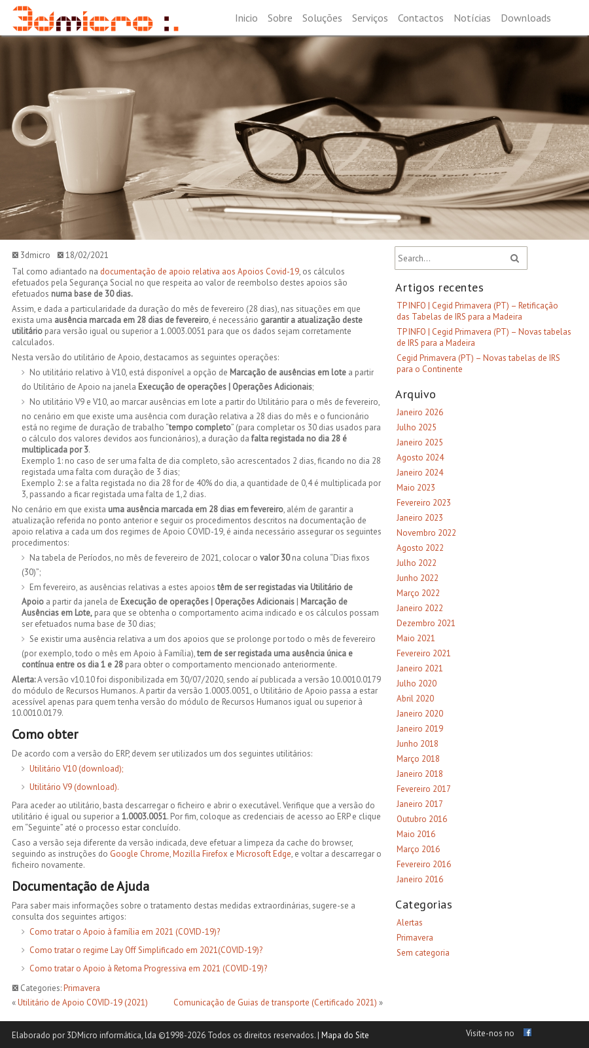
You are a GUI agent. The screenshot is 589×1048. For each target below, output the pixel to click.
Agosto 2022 (420, 547)
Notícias (472, 17)
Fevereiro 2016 (424, 864)
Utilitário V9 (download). (74, 787)
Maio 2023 (416, 487)
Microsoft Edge (263, 853)
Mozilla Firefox (200, 853)
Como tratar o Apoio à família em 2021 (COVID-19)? (124, 931)
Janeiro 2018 (420, 773)
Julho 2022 (417, 563)
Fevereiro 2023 (424, 502)
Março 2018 (418, 758)
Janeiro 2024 (420, 472)
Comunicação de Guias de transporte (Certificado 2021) (275, 1002)
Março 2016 (418, 849)
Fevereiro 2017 (424, 789)
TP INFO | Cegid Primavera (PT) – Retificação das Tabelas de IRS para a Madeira (477, 311)
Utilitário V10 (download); (76, 768)
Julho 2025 (417, 427)
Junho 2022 (417, 578)
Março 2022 (418, 593)
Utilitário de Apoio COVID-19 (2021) (83, 1002)
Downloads (526, 17)
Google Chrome (140, 853)
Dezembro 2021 (426, 623)
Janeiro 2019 (420, 728)
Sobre (280, 17)
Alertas (410, 922)
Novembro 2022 (426, 532)
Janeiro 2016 (420, 879)
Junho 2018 (417, 743)
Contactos (421, 17)
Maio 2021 (416, 638)
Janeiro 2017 (420, 804)
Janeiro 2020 (420, 713)
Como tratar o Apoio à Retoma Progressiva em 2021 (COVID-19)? (148, 968)
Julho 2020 (417, 683)
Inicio (246, 17)
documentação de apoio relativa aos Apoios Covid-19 (199, 271)
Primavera (81, 988)
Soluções (322, 17)
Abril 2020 (415, 698)
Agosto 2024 (420, 457)
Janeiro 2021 (420, 668)
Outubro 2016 (422, 819)
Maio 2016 (416, 834)
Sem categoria (423, 952)
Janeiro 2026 (420, 412)
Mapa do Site (345, 1035)
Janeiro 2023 (420, 517)
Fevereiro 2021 (424, 653)
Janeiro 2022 (420, 608)
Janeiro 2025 (420, 442)
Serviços (370, 17)
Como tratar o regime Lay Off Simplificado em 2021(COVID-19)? (145, 950)
